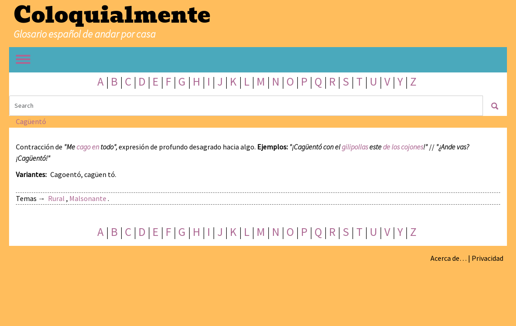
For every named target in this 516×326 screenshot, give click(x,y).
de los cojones (403, 146)
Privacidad (487, 258)
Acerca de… (448, 258)
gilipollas (355, 146)
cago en (87, 146)
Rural (56, 198)
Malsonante (87, 198)
